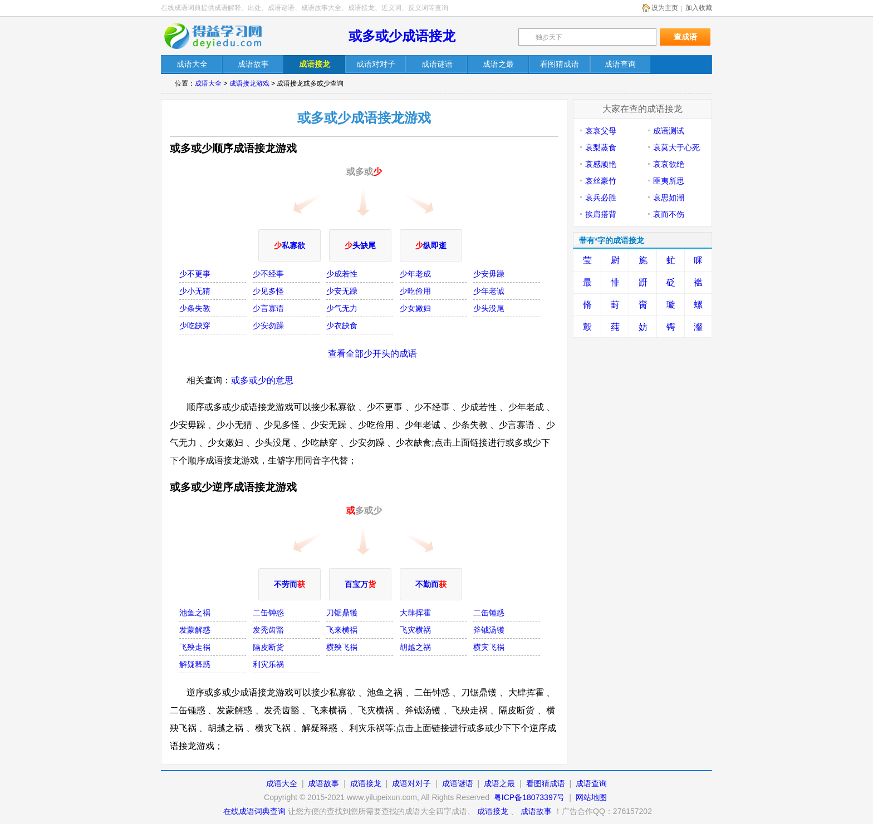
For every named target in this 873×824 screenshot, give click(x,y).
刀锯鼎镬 (341, 612)
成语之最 (499, 783)
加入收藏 (698, 8)
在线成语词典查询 (254, 811)
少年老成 (415, 273)
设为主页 (664, 8)
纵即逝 (431, 245)
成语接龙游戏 (249, 83)
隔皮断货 (268, 647)
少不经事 (268, 273)
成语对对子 (411, 783)
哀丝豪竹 (600, 180)
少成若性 (341, 273)
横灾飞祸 (488, 647)
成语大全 (208, 83)
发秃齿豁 (268, 629)
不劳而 (289, 584)
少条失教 (194, 308)
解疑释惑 (194, 664)
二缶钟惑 (268, 612)
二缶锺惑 (488, 612)
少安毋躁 (488, 273)
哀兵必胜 (600, 197)
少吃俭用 (415, 291)
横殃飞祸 (341, 647)
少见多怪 (268, 291)
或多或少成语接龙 (402, 35)
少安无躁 (341, 291)
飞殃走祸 (194, 647)
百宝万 (360, 584)
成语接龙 (365, 783)
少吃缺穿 (194, 325)
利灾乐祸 (268, 664)
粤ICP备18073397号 (530, 797)
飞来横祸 (341, 629)
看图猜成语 (545, 783)
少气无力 (341, 308)
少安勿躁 (268, 325)
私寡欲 (289, 245)
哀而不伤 (668, 214)
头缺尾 (360, 245)
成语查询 (591, 783)
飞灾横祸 (415, 629)
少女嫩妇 (415, 308)
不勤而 (431, 584)
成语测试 (668, 130)
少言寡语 (268, 308)
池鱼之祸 (194, 612)
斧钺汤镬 (488, 629)
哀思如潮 (668, 197)
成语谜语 (457, 783)
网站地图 (591, 797)
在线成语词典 (220, 36)
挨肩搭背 (600, 214)
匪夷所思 (668, 180)
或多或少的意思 (262, 380)
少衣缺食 (341, 325)
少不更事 (194, 273)
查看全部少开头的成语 (372, 353)
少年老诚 (488, 291)
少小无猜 (194, 291)
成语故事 (323, 783)
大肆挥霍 (415, 612)
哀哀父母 (600, 130)
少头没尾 (488, 308)
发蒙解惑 (194, 629)
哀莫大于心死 (676, 147)
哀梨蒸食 (600, 147)
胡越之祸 (415, 647)
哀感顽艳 (600, 164)
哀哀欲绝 (668, 164)
